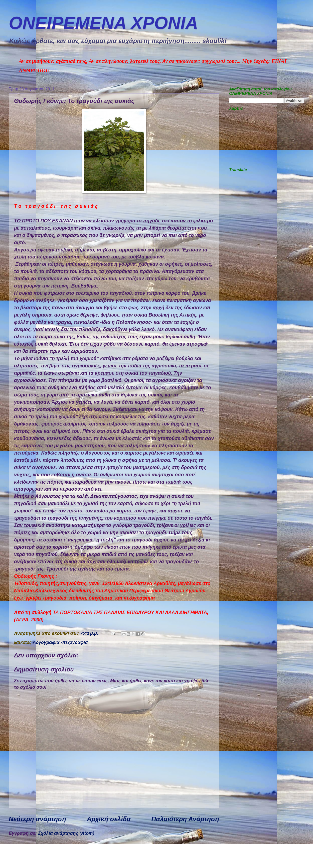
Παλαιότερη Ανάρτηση (185, 818)
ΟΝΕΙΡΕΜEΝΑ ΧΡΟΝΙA (103, 23)
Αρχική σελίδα (109, 818)
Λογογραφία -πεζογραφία (60, 642)
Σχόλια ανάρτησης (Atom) (66, 833)
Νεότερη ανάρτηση (37, 818)
